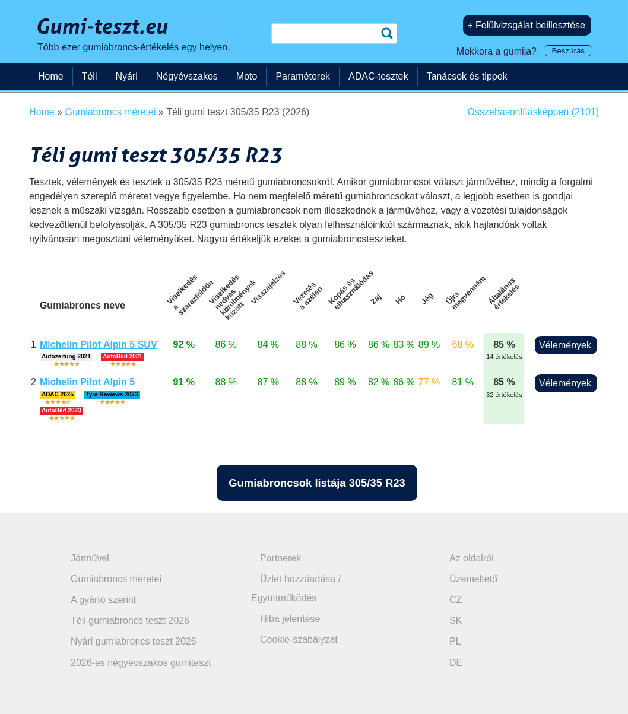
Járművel (90, 558)
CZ (455, 600)
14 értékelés (504, 356)
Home (51, 76)
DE (455, 663)
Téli (89, 76)
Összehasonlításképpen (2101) (533, 112)
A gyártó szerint (103, 600)
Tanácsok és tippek (467, 76)
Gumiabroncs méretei (116, 579)
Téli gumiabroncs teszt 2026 (130, 620)
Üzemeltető (473, 579)
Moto (247, 76)
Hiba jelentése (290, 619)
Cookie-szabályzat (299, 639)
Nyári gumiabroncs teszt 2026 (133, 641)
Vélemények (565, 345)
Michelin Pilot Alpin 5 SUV (98, 344)
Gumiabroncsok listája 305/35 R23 (317, 483)
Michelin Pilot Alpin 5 (87, 382)
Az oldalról (471, 558)
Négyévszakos (187, 76)
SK (455, 620)
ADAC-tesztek (378, 76)
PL (455, 641)
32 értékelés (504, 394)
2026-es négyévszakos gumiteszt (141, 663)
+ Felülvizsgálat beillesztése (526, 25)
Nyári (126, 76)
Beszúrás (568, 50)
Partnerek (280, 558)
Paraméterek (302, 76)
